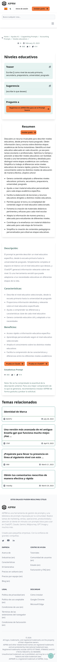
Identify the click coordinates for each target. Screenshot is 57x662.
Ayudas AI (15, 36)
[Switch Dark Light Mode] (10, 9)
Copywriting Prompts (29, 36)
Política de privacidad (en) (13, 594)
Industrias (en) (8, 557)
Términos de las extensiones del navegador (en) (14, 615)
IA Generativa (8, 567)
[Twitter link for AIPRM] (3, 541)
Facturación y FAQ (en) (40, 569)
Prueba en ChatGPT (38, 364)
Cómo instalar (36, 594)
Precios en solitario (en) (12, 571)
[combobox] (28, 17)
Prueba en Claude (14, 364)
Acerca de (6, 552)
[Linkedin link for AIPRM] (14, 541)
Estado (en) (35, 565)
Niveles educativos (20, 39)
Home (6, 36)
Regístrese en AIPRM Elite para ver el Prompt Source (29, 109)
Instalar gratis (41, 9)
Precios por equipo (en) (12, 576)
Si (20, 43)
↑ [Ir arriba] (50, 655)
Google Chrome (37, 599)
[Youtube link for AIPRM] (8, 541)
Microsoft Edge (37, 604)
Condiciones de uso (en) (12, 607)
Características (8, 562)
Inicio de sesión (22, 9)
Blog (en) (6, 581)
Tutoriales (34, 552)
